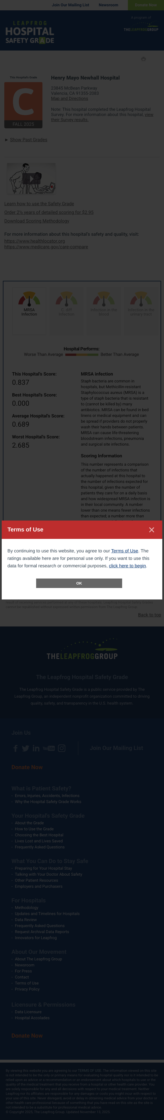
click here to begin (127, 566)
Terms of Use (124, 551)
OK (79, 583)
